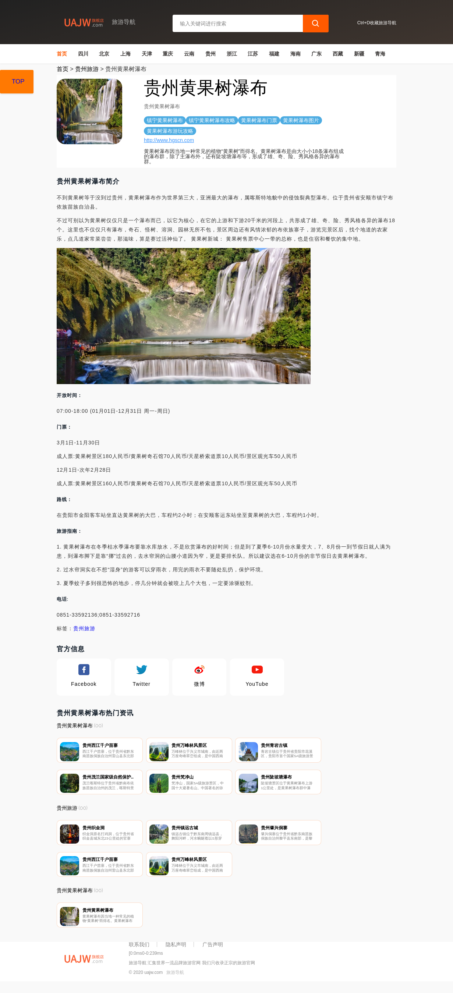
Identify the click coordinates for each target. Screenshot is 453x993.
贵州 (210, 53)
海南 (295, 53)
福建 (274, 53)
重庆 (168, 53)
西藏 (338, 53)
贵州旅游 (87, 69)
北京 (104, 53)
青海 (380, 53)
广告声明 (212, 953)
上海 (125, 53)
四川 (83, 53)
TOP (18, 81)
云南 (189, 53)
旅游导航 (175, 981)
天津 (147, 53)
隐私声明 (176, 953)
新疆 (359, 53)
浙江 (232, 53)
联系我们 (139, 953)
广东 (316, 53)
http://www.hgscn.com (169, 140)
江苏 (253, 53)
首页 (62, 53)
